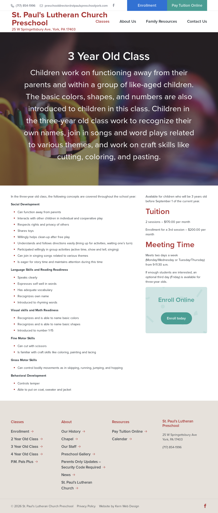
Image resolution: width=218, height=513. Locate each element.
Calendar (119, 439)
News (66, 475)
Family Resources (161, 21)
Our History (71, 431)
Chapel (67, 439)
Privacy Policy (86, 506)
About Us (128, 21)
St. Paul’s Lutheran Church (76, 485)
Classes (103, 21)
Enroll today (176, 318)
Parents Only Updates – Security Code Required (81, 464)
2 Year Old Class (24, 439)
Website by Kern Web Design (119, 506)
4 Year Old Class (24, 454)
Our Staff (68, 446)
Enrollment (147, 5)
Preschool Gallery (76, 454)
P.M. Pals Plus (22, 462)
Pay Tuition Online (187, 5)
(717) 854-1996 (25, 5)
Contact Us (197, 21)
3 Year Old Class (24, 446)
